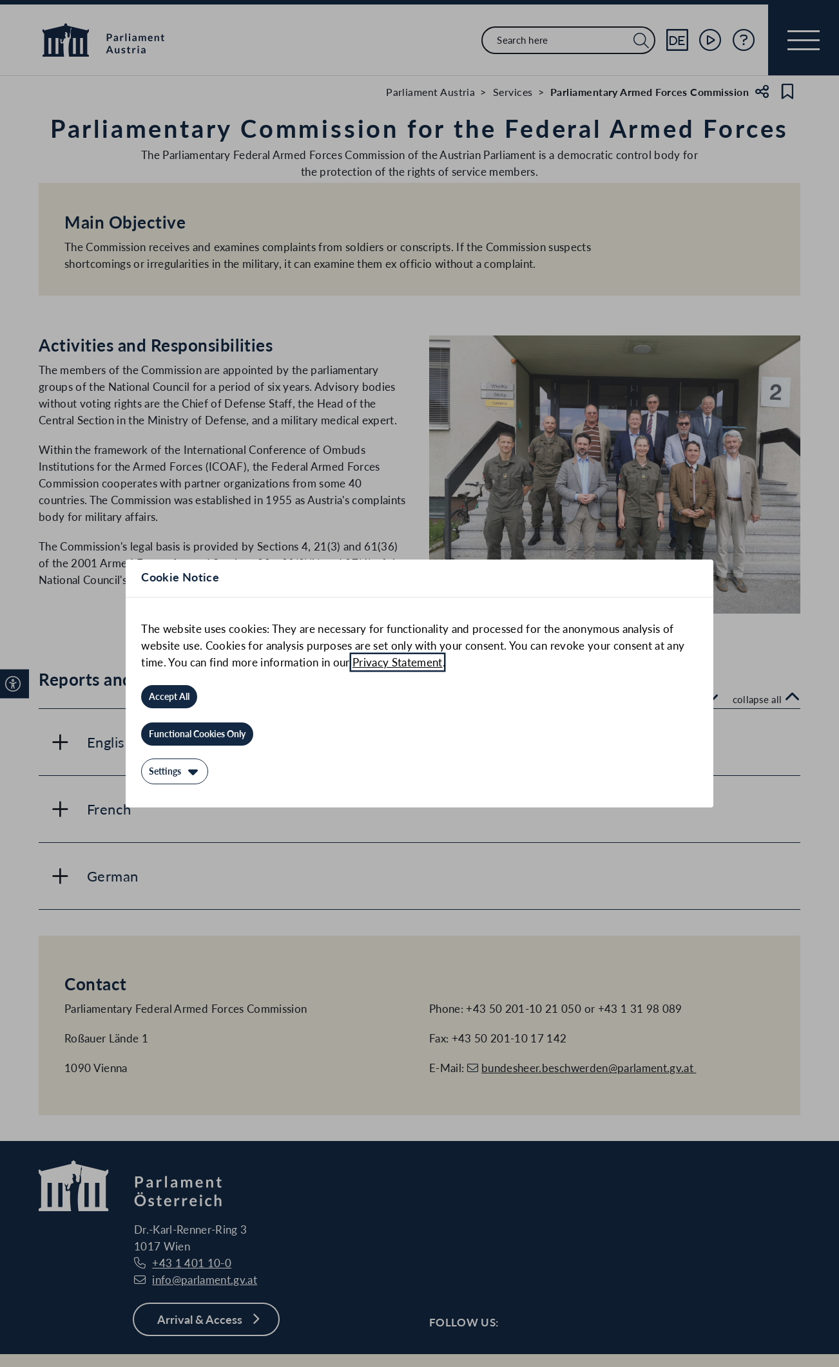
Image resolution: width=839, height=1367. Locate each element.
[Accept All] (169, 696)
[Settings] (174, 771)
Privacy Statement (397, 662)
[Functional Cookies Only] (197, 734)
